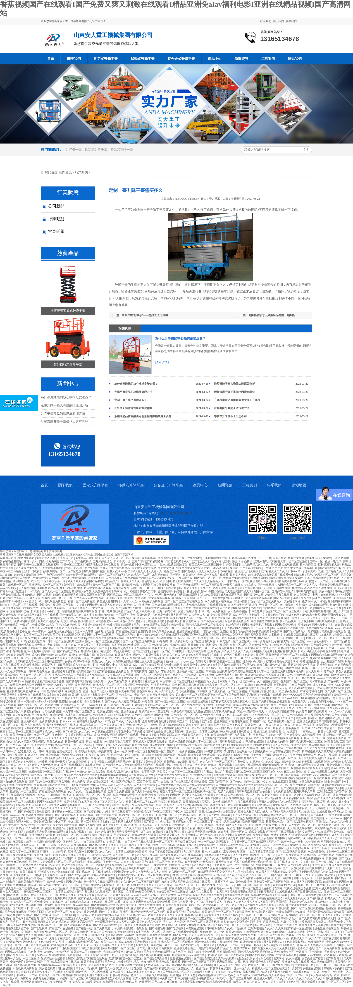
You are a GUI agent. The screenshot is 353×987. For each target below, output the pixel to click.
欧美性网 (166, 581)
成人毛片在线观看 (201, 891)
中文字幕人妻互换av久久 (109, 801)
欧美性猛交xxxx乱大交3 (55, 788)
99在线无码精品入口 (77, 901)
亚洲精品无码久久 (118, 771)
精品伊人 (39, 658)
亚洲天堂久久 (71, 841)
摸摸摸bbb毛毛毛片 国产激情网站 (312, 588)
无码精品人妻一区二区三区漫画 (289, 561)
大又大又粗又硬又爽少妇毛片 (33, 971)
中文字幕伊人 (225, 778)
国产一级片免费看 (289, 855)
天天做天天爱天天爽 (144, 568)
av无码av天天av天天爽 (283, 811)
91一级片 (33, 948)
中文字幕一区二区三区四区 (176, 681)
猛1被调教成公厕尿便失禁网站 (23, 648)
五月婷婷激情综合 (209, 628)
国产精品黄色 (342, 641)
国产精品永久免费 (208, 808)
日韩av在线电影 (327, 731)
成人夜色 (281, 688)
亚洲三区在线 (170, 698)
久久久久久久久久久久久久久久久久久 (298, 978)
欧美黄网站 (296, 705)
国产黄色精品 (326, 855)
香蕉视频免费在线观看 (167, 961)
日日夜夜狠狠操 (14, 574)
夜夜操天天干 (299, 938)
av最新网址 (49, 664)
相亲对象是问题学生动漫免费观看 (272, 911)
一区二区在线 (21, 938)
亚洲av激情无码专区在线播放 (61, 724)
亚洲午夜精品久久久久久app (107, 788)
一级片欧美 (207, 861)
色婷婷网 (142, 851)
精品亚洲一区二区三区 (220, 684)
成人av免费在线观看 (134, 658)
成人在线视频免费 (26, 568)
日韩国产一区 (258, 721)
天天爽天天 (273, 654)
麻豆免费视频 (257, 831)
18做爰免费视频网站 (312, 858)
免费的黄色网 (279, 834)
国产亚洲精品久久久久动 (279, 708)
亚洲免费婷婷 (29, 721)
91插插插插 (246, 561)
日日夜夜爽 (69, 838)
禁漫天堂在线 (325, 664)
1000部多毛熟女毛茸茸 (118, 741)
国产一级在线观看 (294, 868)
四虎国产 (66, 705)
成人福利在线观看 (147, 855)
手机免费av (193, 911)
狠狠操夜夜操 (200, 805)
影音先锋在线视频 (234, 798)
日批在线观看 (65, 968)
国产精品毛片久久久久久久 (105, 845)
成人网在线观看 (318, 604)
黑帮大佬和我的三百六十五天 (288, 618)
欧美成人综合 (116, 638)
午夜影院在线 (213, 798)
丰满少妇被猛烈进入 (324, 594)
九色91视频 (62, 868)
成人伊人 (332, 801)
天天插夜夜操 (317, 708)
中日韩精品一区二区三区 (36, 891)
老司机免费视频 (186, 691)
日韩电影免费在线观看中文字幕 (262, 868)
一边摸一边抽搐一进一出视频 (182, 908)
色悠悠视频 (69, 865)
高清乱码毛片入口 (88, 941)
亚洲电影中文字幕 (322, 624)
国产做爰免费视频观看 (248, 818)
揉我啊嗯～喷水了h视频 (200, 674)
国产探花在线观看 (319, 778)
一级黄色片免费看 (37, 761)
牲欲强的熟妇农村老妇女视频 (254, 958)
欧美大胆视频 (228, 808)
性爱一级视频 (279, 705)
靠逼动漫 (344, 651)
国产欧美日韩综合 (143, 714)
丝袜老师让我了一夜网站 (271, 865)
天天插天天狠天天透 (65, 825)
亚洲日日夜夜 (31, 571)
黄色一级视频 (31, 788)
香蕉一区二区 (162, 651)
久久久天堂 (189, 975)
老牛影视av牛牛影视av (294, 604)
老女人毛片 (311, 584)
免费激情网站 (323, 694)
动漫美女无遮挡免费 (187, 925)
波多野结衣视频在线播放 (208, 895)
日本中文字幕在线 (303, 861)
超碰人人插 (282, 938)
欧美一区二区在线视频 (21, 801)
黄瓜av (237, 705)
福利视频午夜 (243, 734)
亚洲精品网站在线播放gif (321, 881)
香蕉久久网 (242, 778)
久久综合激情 (321, 674)
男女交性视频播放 (21, 758)
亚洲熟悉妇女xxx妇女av (131, 875)
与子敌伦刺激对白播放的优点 (18, 594)
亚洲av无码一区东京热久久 (155, 825)
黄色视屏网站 (83, 684)
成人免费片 (79, 781)
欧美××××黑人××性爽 (149, 594)
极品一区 (202, 768)
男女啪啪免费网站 (11, 561)
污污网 (224, 848)
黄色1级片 (193, 688)
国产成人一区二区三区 (339, 618)
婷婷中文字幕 (296, 558)
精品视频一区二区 (68, 834)
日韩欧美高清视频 (306, 591)
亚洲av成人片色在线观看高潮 (331, 888)
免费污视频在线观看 (119, 624)
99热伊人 (49, 951)
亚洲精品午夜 (94, 604)
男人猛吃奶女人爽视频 (118, 604)
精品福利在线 (120, 888)
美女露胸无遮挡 (298, 905)
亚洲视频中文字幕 (304, 791)
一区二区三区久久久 (230, 905)
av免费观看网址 (122, 661)
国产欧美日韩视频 (220, 815)
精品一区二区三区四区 (91, 865)
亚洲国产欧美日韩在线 (120, 598)
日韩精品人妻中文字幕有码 (233, 845)
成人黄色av (79, 664)
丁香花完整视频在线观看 (330, 688)
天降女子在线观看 (60, 938)
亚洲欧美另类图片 (49, 621)
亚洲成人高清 (48, 948)
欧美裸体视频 (128, 718)
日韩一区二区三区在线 (106, 584)
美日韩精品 (144, 614)
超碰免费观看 (154, 754)
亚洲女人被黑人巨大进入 (253, 811)
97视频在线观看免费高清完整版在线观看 (240, 785)
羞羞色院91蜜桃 (20, 611)
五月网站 (259, 734)
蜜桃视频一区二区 (205, 791)
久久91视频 (32, 828)
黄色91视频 (303, 771)
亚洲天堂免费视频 (119, 791)
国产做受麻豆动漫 (212, 621)
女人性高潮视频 (238, 611)
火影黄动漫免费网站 (319, 911)
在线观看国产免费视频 (136, 684)
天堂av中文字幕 (84, 631)
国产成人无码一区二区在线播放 (19, 888)
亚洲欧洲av (136, 918)
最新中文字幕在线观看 (141, 638)
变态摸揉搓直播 (275, 674)
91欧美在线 (332, 741)
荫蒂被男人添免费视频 (168, 848)
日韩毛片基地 (341, 558)
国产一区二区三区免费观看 (139, 641)
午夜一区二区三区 (72, 564)
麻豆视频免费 (271, 921)
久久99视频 (293, 958)
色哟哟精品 (269, 608)
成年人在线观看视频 (103, 875)
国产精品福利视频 (25, 965)
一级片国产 (180, 885)
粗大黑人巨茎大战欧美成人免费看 (276, 871)
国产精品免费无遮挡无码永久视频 (258, 951)
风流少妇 (55, 865)
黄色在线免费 (153, 761)
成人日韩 (39, 751)
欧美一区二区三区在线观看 (21, 604)
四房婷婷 (26, 748)
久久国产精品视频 (300, 684)
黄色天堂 (241, 965)
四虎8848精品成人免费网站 (269, 975)
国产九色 (252, 698)
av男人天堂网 (125, 728)
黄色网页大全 (99, 658)
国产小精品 (132, 961)
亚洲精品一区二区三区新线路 (176, 941)
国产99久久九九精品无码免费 (123, 701)
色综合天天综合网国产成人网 (234, 591)
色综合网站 (233, 624)
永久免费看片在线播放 (219, 601)
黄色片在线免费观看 (237, 621)
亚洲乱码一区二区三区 (15, 945)
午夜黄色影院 (213, 751)
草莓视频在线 (63, 905)
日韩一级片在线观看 (111, 611)
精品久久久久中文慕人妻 (140, 611)
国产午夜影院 (340, 714)
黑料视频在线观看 (217, 644)
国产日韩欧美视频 (73, 728)
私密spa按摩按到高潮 (129, 608)
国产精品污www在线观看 (51, 798)
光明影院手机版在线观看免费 (63, 634)
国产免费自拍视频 (16, 911)
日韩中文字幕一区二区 (29, 634)
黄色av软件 (117, 971)
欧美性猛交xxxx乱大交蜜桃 (216, 834)
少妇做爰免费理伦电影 (321, 701)
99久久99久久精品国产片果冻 (85, 581)
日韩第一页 (201, 618)
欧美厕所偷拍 (216, 938)
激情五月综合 (254, 945)
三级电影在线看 (157, 838)
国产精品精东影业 (299, 865)
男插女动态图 (122, 834)
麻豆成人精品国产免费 (253, 701)
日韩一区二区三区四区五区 (144, 881)
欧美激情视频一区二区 (282, 721)
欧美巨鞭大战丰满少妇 (50, 588)
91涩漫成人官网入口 (78, 608)
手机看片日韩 (149, 938)
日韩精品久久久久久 (198, 788)
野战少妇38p (123, 878)
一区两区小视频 (126, 614)
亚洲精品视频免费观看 (268, 731)
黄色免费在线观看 (253, 654)
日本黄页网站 (292, 668)
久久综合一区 (65, 558)
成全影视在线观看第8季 (169, 731)
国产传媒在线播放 (61, 638)
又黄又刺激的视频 (298, 818)
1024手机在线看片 (251, 858)
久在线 (254, 571)
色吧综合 (309, 724)
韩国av (44, 888)
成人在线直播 (96, 965)
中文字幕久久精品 (208, 868)
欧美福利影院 (114, 865)
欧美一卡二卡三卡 (292, 841)
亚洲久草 (137, 561)
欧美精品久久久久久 (118, 818)
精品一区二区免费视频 (82, 601)
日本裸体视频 (92, 764)
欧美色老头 (17, 905)
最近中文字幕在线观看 (98, 588)
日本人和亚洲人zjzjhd (311, 651)
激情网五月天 (34, 574)
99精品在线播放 (46, 708)
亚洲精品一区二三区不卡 (163, 751)
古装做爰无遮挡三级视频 (201, 831)
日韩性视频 (153, 654)
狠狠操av (13, 871)
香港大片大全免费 (195, 764)
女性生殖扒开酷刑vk (19, 898)
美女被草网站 (253, 648)
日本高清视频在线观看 (225, 568)
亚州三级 (78, 938)
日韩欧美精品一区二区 (297, 728)
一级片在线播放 (234, 584)
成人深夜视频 (317, 745)
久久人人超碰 (159, 871)
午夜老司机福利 (332, 668)
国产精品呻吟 (156, 658)
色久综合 (156, 688)
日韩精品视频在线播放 (243, 558)
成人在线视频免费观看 (58, 668)
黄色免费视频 (133, 778)
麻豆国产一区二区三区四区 (196, 918)
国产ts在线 (177, 781)
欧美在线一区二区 (137, 801)
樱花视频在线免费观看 (126, 644)
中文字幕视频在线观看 (200, 794)
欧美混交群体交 (234, 598)
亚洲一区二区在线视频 (295, 654)
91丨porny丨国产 (223, 965)
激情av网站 (63, 951)
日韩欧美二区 (79, 951)
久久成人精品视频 (235, 928)
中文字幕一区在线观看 (230, 738)
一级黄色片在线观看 (221, 768)
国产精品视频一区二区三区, (307, 741)
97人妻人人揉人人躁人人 (147, 571)
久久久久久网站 (182, 608)
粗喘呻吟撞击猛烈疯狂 (64, 714)
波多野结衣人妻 (183, 821)
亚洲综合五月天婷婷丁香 (332, 791)
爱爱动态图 (130, 678)
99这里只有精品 (200, 654)
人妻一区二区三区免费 (272, 671)
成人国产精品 (280, 745)
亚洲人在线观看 (205, 778)
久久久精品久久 (60, 921)
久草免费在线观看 (254, 741)
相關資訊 (124, 328)
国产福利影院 (282, 598)
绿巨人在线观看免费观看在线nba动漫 (285, 581)
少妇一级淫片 (174, 764)
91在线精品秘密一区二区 (93, 648)
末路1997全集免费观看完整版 (280, 781)
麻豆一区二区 (42, 734)
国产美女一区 (107, 968)
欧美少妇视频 (42, 855)
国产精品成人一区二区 (121, 594)
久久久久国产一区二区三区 (216, 761)
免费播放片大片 (247, 638)
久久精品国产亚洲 (294, 798)
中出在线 (115, 658)
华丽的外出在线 (94, 564)
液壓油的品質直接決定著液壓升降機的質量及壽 (142, 416)
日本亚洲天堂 (138, 901)
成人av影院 (322, 901)
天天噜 (291, 828)
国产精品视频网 (318, 711)
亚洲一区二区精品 (260, 788)
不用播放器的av (259, 577)
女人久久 (31, 935)
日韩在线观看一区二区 (14, 584)
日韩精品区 (120, 868)
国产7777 (139, 654)
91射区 (309, 705)
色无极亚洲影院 (31, 664)
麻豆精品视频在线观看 (60, 751)
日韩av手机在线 (180, 648)
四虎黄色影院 (96, 577)
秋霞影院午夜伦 (285, 901)
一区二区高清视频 (21, 858)
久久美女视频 (292, 754)
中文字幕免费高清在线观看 (165, 851)
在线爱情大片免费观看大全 (332, 724)
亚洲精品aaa (140, 618)
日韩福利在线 (214, 928)
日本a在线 (154, 698)
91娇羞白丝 (57, 901)
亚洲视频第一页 (340, 808)
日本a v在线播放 (212, 851)
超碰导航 (340, 624)
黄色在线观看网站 (288, 661)
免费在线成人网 (190, 945)
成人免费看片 (198, 661)
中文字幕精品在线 (141, 888)
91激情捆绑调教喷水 (51, 568)
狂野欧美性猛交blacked (104, 621)
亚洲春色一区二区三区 (34, 674)
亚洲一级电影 (333, 561)
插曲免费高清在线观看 (215, 908)
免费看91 (105, 664)
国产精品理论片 (154, 561)
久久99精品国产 (231, 628)
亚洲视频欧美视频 (66, 898)
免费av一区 (22, 821)
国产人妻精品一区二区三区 (244, 794)
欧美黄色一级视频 (21, 848)
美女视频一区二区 (114, 885)
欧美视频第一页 (253, 708)
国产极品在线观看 (163, 604)
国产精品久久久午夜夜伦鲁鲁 (142, 845)
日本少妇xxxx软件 (148, 634)
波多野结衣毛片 (46, 558)
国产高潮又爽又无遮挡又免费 (270, 948)
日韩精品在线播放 (203, 971)
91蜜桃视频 (276, 634)
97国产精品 (280, 558)
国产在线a (165, 885)
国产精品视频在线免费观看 (113, 671)
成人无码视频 (218, 841)
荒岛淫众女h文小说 (284, 885)
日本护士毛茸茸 (10, 825)
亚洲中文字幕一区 (55, 581)
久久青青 (301, 711)
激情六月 (175, 865)
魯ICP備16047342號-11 (176, 513)
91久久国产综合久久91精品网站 (202, 561)
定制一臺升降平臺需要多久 (130, 400)
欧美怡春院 (150, 778)
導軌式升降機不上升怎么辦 (230, 416)
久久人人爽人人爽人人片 (101, 938)
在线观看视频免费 (191, 698)
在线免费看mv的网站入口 (332, 811)
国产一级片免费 (114, 961)
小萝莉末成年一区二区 (194, 815)
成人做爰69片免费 (68, 708)
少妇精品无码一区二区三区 (289, 641)
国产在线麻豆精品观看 (181, 768)
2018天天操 (33, 591)
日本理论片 (256, 611)
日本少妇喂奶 (278, 981)
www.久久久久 (237, 698)
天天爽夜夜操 (224, 861)
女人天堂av (235, 971)
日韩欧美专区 (191, 724)
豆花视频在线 (166, 778)
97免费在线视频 (239, 721)
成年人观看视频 (114, 821)
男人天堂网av (314, 671)
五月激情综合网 (227, 951)
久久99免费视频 (209, 594)
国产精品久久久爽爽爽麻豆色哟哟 (126, 577)
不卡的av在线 (126, 758)
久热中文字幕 (166, 568)
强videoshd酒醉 (65, 871)
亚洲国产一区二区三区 (294, 681)
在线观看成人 (285, 891)
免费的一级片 (119, 805)
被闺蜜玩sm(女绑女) (310, 955)
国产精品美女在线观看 (152, 768)
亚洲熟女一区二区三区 (24, 791)
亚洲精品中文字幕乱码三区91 (267, 614)
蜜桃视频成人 (218, 805)
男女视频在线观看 (98, 781)
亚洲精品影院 (225, 961)
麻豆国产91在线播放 (61, 928)
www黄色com (44, 825)
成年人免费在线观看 (216, 574)
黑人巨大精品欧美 (159, 875)
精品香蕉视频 (8, 644)
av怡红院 (156, 724)
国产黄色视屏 (235, 724)
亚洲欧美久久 (337, 848)
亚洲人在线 (341, 588)
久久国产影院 (319, 848)
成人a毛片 (166, 821)
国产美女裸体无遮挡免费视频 (155, 948)
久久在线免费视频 (78, 761)
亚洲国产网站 (15, 935)
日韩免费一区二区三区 (249, 771)
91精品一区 (236, 681)
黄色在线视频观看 (279, 701)
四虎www (42, 955)
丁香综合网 (168, 671)
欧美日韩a (142, 898)
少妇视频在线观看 (12, 754)
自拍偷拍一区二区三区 (331, 981)
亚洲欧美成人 (214, 901)
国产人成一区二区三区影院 (58, 591)
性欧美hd (168, 925)
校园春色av (14, 941)
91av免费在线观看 (11, 728)
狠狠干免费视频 (302, 598)
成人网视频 (131, 591)
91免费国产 (166, 978)
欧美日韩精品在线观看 (75, 621)
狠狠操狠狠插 (57, 955)
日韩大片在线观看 (220, 618)
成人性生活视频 (40, 945)
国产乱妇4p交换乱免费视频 (90, 638)
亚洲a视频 (46, 608)
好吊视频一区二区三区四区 (329, 648)
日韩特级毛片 (289, 918)
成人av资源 (83, 918)
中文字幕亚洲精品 (251, 568)
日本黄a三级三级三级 (36, 921)
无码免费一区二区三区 (289, 758)
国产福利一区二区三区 (208, 577)
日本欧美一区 (122, 561)
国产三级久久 (49, 654)
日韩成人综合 (123, 654)
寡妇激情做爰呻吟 (95, 681)
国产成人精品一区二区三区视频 (228, 691)
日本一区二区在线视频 (61, 641)
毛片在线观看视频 (245, 861)
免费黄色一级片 (27, 698)
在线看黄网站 (220, 881)
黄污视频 (46, 828)
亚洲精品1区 (177, 794)
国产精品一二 (124, 694)
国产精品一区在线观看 (299, 928)
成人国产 (37, 581)
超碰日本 (137, 588)
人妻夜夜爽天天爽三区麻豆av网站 (231, 678)
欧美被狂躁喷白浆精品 (294, 808)
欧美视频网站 (13, 788)
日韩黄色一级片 (255, 724)
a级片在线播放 (322, 598)
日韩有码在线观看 (37, 818)
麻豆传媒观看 (79, 845)
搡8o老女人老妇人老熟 (60, 658)
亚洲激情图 (221, 721)
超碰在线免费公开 (249, 688)
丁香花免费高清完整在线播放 (62, 961)
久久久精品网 (26, 614)
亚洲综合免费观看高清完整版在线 (318, 721)
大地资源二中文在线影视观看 (153, 598)
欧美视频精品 (298, 785)
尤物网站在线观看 (153, 764)
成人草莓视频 (240, 714)
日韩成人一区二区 (26, 975)
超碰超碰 (331, 908)
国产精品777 (150, 821)
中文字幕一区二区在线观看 (185, 771)
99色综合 (336, 761)
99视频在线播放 (124, 931)
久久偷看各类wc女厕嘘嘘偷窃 (109, 918)
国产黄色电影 (258, 961)
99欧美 (283, 825)
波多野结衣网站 (273, 888)
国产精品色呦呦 (153, 958)
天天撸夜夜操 (83, 561)
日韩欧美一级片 (131, 584)
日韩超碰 (332, 858)
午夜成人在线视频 (157, 975)
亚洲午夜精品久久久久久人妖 (321, 838)
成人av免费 (126, 941)
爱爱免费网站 (255, 728)
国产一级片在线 (165, 858)
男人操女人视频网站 (92, 698)
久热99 (185, 661)
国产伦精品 (116, 778)
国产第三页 (236, 848)
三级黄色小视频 (281, 644)
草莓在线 (300, 911)
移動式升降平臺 (143, 59)
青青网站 (217, 598)
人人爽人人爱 (127, 921)
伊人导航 (233, 838)
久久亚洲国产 (103, 891)
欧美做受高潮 (256, 574)
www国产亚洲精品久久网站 (334, 678)
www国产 (342, 701)
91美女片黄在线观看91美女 (193, 568)
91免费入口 (304, 674)
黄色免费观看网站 (239, 805)
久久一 (239, 684)
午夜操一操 (77, 818)
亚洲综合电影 (115, 754)
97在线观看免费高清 (156, 624)
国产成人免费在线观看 (200, 785)
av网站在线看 (232, 654)
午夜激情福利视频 (201, 775)
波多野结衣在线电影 (60, 631)
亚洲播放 (306, 775)
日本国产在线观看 (55, 878)
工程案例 (268, 59)
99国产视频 (54, 728)
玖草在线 (202, 691)
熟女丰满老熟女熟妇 (28, 711)
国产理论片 (17, 818)
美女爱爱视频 (47, 968)
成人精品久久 (201, 865)
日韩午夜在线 (84, 891)
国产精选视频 (27, 638)
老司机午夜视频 (263, 624)
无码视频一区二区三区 (230, 945)
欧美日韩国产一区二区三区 (218, 911)
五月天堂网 (183, 805)
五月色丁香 (22, 928)
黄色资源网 (43, 811)
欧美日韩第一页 (135, 754)
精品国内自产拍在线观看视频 (279, 955)
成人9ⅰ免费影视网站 (106, 734)
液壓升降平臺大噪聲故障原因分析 (64, 405)
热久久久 (220, 794)
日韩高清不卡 (15, 778)
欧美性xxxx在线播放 (319, 558)
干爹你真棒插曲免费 (215, 558)
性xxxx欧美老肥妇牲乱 (174, 564)
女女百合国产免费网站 (272, 838)
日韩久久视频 (133, 951)
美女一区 (203, 841)
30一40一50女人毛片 (182, 808)
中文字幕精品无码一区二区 (315, 794)
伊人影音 (91, 728)
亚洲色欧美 (258, 754)
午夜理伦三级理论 (55, 574)
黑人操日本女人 (165, 691)
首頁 (50, 59)
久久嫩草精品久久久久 (256, 564)
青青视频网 (79, 577)
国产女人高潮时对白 (12, 681)
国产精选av (338, 674)
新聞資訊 (241, 59)
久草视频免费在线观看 (320, 628)
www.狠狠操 (312, 841)
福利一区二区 (341, 825)
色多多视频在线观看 (191, 751)
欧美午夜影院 (127, 691)
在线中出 (112, 965)
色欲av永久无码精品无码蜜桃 (315, 945)
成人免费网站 (94, 674)
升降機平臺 (74, 149)
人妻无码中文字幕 (196, 651)
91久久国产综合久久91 (155, 644)
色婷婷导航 (60, 851)
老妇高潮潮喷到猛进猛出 (237, 745)
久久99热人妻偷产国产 (243, 898)
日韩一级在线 (278, 664)
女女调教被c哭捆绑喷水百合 (74, 694)
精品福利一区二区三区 (159, 841)
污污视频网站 (49, 571)
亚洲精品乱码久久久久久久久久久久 (230, 651)
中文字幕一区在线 (133, 841)
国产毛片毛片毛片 (295, 631)
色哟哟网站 (68, 754)
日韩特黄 (137, 705)
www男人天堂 (32, 598)
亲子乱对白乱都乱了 (185, 811)
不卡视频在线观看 (188, 584)
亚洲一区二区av (71, 885)
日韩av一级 (161, 888)
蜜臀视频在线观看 (50, 604)
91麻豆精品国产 (343, 751)
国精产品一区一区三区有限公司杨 (49, 781)
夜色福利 (236, 908)
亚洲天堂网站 (168, 895)
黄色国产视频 (270, 918)
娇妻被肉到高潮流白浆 (81, 671)
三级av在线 (261, 561)
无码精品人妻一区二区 (31, 661)
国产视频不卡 (318, 815)
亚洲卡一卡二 (111, 861)
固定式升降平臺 (106, 59)
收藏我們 (265, 21)
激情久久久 (116, 748)
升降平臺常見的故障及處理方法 (63, 413)
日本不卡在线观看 (47, 614)
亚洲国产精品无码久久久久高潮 (318, 871)
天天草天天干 (315, 618)
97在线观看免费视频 (317, 714)
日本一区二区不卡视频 (222, 638)
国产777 (291, 674)
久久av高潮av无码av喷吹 (30, 741)
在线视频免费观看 (62, 945)
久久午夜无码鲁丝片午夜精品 (47, 628)
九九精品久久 (192, 668)
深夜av (271, 661)
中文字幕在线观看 (124, 851)
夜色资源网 (192, 861)
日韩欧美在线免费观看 (259, 684)
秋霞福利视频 (234, 931)
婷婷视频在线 (87, 654)
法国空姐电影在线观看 (265, 621)
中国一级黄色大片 (147, 564)
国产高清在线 (290, 698)
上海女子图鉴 (103, 745)
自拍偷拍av (228, 921)
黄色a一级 (243, 711)
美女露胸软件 (206, 845)
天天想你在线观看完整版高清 (37, 694)
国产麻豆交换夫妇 (169, 834)
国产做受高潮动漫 (82, 921)
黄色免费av (83, 758)
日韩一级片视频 (75, 741)
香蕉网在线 (177, 788)
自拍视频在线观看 (198, 701)
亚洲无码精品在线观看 (324, 654)
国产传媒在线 (175, 928)
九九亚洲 (337, 834)
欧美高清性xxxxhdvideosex (327, 818)
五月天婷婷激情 (319, 808)
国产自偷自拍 (262, 791)
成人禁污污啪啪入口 (123, 781)
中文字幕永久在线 (164, 631)
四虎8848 (82, 754)
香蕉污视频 (196, 875)
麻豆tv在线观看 (102, 651)
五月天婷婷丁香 (167, 611)
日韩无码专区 (192, 848)
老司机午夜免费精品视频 (190, 604)
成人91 (36, 654)
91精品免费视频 (146, 891)
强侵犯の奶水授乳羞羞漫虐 (69, 828)
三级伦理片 (154, 868)
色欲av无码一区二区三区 (275, 658)
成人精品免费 (273, 798)
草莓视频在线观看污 (125, 794)
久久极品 (59, 608)
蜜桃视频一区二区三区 (120, 698)
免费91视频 (36, 771)
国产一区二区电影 (71, 571)
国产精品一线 (84, 928)
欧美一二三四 (109, 941)
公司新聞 (56, 206)
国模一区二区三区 (298, 975)
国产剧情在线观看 (248, 828)
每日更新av (340, 698)
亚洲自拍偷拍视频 (16, 885)
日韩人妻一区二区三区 (248, 888)
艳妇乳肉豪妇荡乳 (330, 718)
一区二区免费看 (99, 971)
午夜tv (66, 771)
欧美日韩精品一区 (222, 734)
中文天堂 (290, 898)
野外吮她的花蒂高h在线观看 (181, 594)
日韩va (73, 654)
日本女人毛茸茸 (10, 891)
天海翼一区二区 (269, 604)
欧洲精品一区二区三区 (107, 684)
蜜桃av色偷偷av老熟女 (256, 705)
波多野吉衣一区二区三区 (67, 811)
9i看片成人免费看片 (19, 978)
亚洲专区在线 (129, 711)
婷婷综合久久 (141, 724)
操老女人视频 (238, 574)
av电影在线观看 (319, 905)
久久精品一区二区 (59, 748)
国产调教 (175, 574)
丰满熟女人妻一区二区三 (114, 848)
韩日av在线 (183, 858)
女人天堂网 (224, 754)
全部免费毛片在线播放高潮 (158, 721)
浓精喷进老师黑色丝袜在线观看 (327, 631)
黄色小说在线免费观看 (302, 981)
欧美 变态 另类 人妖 (22, 808)
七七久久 (42, 794)
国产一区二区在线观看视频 (307, 908)
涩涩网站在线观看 (35, 728)
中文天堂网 (221, 891)
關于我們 (278, 21)
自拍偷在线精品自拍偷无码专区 (26, 881)
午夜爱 (108, 834)
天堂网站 (190, 598)
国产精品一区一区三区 (185, 714)
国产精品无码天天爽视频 (291, 851)
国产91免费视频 (59, 818)
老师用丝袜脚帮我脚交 (48, 841)
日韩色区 (263, 935)
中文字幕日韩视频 (183, 718)
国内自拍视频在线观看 (14, 781)
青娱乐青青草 (255, 798)
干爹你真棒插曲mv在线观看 (209, 838)
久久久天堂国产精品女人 (321, 875)
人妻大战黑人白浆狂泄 (229, 674)
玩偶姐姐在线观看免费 (298, 888)
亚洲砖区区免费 (102, 838)
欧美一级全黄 (177, 741)
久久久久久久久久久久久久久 (284, 724)
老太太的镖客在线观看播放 (270, 678)
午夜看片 (247, 925)
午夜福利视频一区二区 (153, 748)
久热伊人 (10, 661)
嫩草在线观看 (21, 581)
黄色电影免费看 (337, 738)
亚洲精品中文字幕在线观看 (202, 731)
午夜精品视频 (261, 631)
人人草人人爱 (129, 601)
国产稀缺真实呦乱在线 (224, 701)
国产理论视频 (39, 928)
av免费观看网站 (236, 748)
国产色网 (18, 918)
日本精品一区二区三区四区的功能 (152, 878)
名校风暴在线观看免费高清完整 (285, 574)
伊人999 (237, 855)
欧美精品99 (161, 794)
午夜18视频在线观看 (173, 845)
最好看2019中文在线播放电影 (94, 871)
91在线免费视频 (331, 764)
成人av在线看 (109, 691)
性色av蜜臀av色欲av (132, 621)
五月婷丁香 (208, 945)
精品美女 (227, 948)
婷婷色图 (67, 688)
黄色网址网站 (26, 558)
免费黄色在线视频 (44, 978)
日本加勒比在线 (175, 831)
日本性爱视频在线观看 (121, 898)
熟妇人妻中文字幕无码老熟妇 (42, 764)
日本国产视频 (85, 815)
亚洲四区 (174, 708)
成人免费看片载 (252, 908)
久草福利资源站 (255, 674)
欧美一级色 (82, 658)
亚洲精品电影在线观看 (164, 898)
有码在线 (82, 721)
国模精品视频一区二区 (213, 694)
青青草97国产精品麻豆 (93, 714)
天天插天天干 (332, 868)
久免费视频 (175, 668)
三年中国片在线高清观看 (99, 881)
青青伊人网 (131, 748)
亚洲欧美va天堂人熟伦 (80, 628)
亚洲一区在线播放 (214, 748)
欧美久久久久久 (102, 661)
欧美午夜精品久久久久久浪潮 (166, 915)
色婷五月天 (299, 701)
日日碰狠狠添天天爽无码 (317, 751)
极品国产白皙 (172, 571)
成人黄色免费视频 (241, 881)
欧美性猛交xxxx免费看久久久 (255, 718)
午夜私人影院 (92, 861)
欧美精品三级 (105, 654)
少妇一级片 (17, 961)
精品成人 (251, 584)
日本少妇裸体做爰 (186, 978)
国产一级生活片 (325, 861)
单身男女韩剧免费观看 (202, 754)
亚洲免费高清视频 (42, 745)
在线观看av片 (244, 751)
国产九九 (157, 981)
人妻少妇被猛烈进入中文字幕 (49, 821)
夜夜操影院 (54, 644)
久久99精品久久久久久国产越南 (94, 931)
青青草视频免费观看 (273, 828)
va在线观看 (184, 895)
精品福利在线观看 (180, 838)
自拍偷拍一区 (288, 794)
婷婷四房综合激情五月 (243, 671)
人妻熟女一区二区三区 (215, 631)
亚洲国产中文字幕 (97, 975)
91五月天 (181, 721)
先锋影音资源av (22, 651)
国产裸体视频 (131, 674)
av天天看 (144, 981)
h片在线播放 (343, 581)
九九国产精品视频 (243, 871)
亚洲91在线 (230, 561)
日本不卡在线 (102, 888)
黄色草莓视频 (333, 925)
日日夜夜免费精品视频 (81, 785)
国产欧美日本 (333, 958)
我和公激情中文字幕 (131, 965)
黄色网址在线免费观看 (77, 584)
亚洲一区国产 (91, 691)
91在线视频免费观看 (25, 968)
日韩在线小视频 (272, 668)
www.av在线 (17, 815)
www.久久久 (62, 775)
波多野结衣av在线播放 (226, 664)
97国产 (63, 654)
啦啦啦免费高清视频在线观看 (80, 611)
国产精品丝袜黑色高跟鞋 (260, 905)
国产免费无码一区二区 (21, 955)
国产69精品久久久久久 (77, 731)
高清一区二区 (26, 688)
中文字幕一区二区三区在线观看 (248, 841)
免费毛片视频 (99, 618)
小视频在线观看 (155, 621)
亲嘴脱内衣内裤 (211, 801)
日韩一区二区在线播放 (303, 895)
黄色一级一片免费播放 (187, 558)
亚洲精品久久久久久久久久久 (70, 855)
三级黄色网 (293, 614)
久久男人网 (298, 881)
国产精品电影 (237, 694)
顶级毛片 (154, 671)
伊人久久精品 (33, 724)
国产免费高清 (102, 928)
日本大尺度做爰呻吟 (175, 905)
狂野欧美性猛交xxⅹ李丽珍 (245, 668)
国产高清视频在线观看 (78, 925)
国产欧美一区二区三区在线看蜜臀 (39, 564)
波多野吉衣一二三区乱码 (154, 711)
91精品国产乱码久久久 (328, 608)
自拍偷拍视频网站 (156, 708)
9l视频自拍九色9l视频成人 (316, 698)
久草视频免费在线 (224, 711)
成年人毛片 (156, 908)
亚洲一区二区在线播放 (302, 678)
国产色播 (250, 938)
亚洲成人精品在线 (16, 951)
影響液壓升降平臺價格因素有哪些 (64, 421)
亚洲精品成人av (137, 915)
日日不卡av (40, 748)
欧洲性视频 (231, 941)
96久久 (207, 664)
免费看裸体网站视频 (249, 921)
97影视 (342, 935)
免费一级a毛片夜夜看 (60, 684)
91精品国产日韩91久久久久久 (123, 581)
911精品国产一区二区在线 (173, 891)
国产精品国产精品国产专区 (183, 965)
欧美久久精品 (80, 788)
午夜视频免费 (137, 868)
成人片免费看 (133, 821)
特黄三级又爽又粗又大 (24, 868)
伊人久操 (175, 641)
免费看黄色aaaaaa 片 (220, 888)
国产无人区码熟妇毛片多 (294, 848)
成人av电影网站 (197, 938)
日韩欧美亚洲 (244, 791)
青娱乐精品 (12, 624)
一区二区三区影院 (152, 674)
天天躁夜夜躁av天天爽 (243, 891)
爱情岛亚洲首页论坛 (30, 668)
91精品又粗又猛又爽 (33, 641)
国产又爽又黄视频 (256, 634)
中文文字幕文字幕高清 (261, 851)
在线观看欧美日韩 (309, 764)
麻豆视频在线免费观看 (53, 791)
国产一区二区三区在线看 (330, 965)
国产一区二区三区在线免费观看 (182, 705)
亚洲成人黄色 (46, 871)
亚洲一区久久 (242, 968)
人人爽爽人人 (197, 614)
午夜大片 (93, 878)
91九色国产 (180, 951)
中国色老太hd (262, 745)
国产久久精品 (180, 901)
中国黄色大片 (308, 731)
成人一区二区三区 (168, 758)
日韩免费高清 (54, 661)
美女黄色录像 (24, 785)
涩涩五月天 (25, 751)
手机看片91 (248, 664)
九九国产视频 (192, 851)
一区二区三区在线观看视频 (105, 678)
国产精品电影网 (78, 718)
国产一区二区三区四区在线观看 (184, 601)
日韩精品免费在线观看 (34, 865)
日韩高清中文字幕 (11, 598)
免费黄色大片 (140, 688)
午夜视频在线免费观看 (84, 911)
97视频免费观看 (326, 621)
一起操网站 (151, 791)
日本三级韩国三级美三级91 (179, 868)
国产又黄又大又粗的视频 (116, 724)
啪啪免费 (240, 728)
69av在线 (18, 724)
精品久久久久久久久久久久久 (251, 981)
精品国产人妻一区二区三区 (98, 634)
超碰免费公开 (316, 785)
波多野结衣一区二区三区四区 (39, 845)
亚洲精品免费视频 (285, 624)
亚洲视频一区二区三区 (225, 878)
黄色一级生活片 (48, 941)
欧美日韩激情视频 (120, 618)
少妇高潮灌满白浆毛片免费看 (131, 745)
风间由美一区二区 (187, 694)
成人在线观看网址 (231, 594)
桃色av (316, 865)
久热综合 (64, 845)
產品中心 (215, 59)
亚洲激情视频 (101, 805)
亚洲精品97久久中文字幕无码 (131, 871)
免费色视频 (179, 938)
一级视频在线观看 (271, 694)
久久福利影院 (322, 601)
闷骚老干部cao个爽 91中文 (44, 885)
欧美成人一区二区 (50, 975)
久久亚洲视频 (142, 604)
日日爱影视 (64, 664)
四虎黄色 (13, 748)
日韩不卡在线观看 (92, 961)
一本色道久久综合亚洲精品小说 (19, 608)
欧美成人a (123, 968)
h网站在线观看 (244, 768)
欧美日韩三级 (58, 701)
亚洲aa (228, 901)
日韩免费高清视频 (251, 941)
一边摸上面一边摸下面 (329, 931)
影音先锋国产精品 (313, 958)
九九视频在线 (160, 574)
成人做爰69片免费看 (300, 688)
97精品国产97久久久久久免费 (123, 721)
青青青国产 (310, 754)
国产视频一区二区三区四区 (287, 875)
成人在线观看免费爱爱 (53, 601)
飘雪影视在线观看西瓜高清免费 (310, 768)
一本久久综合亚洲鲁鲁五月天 (100, 955)
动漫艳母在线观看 (87, 848)
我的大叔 (146, 831)
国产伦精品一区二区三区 (170, 701)
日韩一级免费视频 (64, 815)
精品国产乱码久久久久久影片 (251, 618)
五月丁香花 (144, 781)
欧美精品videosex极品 (130, 708)
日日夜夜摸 (65, 948)
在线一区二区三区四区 (110, 574)
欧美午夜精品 (201, 878)
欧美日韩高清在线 (175, 955)
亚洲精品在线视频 (285, 651)
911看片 (263, 698)
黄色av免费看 (94, 741)
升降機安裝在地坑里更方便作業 (133, 408)
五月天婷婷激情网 (32, 981)
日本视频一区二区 (167, 815)
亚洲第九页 (242, 571)
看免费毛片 (96, 721)
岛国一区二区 (261, 591)
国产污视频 (41, 915)
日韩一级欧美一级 (325, 971)
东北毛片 (268, 648)
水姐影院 (137, 968)
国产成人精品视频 (90, 825)
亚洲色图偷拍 (73, 881)
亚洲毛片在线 (182, 878)
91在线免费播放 (332, 978)
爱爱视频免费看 (182, 581)
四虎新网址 (136, 668)
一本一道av (70, 644)
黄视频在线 (176, 888)
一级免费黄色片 (317, 851)
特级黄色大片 (261, 644)
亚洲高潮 (246, 624)
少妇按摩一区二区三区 (71, 978)
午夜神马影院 (101, 644)
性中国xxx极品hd (214, 875)
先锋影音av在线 (77, 878)
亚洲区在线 (173, 658)
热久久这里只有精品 (225, 588)
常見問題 (56, 231)
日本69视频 (68, 915)
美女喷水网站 (292, 601)
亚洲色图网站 (36, 911)
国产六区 (274, 841)
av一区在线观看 (145, 758)
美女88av (221, 971)
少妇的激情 (23, 775)
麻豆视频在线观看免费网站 (23, 691)
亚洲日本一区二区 (310, 915)
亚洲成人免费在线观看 (296, 961)
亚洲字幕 (331, 651)
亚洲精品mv (322, 834)
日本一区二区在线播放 (202, 885)
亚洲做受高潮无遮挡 (301, 834)
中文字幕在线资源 (64, 891)
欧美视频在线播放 (21, 734)
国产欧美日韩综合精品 (182, 828)
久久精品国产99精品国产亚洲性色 (25, 684)
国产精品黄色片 (320, 644)
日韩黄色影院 (121, 628)
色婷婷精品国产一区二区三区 (153, 811)
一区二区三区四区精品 (69, 861)
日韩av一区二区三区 (313, 738)
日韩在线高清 (342, 591)
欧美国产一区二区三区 (270, 775)
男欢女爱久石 (160, 648)
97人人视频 (252, 658)
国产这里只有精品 (222, 818)
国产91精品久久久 (71, 614)
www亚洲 (345, 594)
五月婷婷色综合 (103, 561)
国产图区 (225, 608)
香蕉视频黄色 (332, 951)
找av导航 (50, 834)
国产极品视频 (292, 734)
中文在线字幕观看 (16, 671)
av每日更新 (108, 831)
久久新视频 (41, 785)
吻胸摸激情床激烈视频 (161, 694)
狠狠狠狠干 (288, 711)
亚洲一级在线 (13, 958)
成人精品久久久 (90, 724)
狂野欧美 (158, 831)
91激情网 (277, 631)
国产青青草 (292, 775)
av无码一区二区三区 (60, 931)
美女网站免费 (228, 731)
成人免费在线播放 (172, 664)
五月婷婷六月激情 (283, 591)
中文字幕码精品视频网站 (292, 778)
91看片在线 (122, 901)
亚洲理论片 (59, 671)
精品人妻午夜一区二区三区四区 (133, 651)
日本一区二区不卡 (159, 861)
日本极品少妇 (97, 935)
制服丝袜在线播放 (341, 604)
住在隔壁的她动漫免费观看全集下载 (84, 594)
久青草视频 (195, 855)
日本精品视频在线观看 (217, 855)
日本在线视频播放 (316, 577)
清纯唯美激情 (164, 638)
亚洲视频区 (36, 834)
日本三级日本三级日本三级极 (253, 885)
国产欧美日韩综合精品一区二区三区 (222, 658)
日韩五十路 (163, 718)
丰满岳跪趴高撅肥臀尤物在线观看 (191, 711)
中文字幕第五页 (122, 664)
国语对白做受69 (268, 801)
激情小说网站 (75, 958)
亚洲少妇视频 (67, 941)
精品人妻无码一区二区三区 (176, 791)
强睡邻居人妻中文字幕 (196, 734)
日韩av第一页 (297, 571)
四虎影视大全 (305, 931)
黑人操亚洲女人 (273, 941)
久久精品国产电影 (56, 875)
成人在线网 (140, 664)
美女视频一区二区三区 (165, 945)
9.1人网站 (69, 758)
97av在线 (317, 728)
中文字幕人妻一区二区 (196, 678)
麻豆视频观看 (73, 691)
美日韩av (26, 658)
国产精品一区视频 (42, 775)
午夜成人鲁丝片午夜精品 (219, 771)
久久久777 (315, 938)
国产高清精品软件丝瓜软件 (279, 764)
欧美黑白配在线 (289, 691)
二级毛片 (10, 915)
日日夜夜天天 (103, 628)
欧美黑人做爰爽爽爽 (100, 751)
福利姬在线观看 (170, 634)
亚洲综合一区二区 (142, 808)
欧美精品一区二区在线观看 (129, 838)
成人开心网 (240, 614)
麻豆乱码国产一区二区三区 (119, 948)
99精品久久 (72, 778)
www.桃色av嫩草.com (320, 641)
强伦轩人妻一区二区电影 (202, 741)
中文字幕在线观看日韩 (304, 568)
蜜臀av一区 (317, 561)
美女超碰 (93, 664)
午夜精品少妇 (39, 938)
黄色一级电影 (34, 961)
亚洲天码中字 (8, 811)
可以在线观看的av (136, 908)
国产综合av (83, 915)
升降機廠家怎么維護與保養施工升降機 (271, 315)
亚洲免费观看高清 (266, 768)
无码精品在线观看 (97, 958)
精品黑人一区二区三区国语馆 (207, 564)
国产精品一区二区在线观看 (244, 581)
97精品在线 (114, 841)
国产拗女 (7, 621)
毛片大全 (212, 681)
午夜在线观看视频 (246, 801)
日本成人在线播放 (32, 718)
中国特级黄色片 (263, 651)
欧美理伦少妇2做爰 (176, 761)
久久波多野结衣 (261, 805)
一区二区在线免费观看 (48, 758)
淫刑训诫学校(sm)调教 (121, 935)
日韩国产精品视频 (81, 888)
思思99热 (255, 608)
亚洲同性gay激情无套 (49, 801)
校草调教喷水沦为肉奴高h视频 (269, 895)
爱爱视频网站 (306, 621)
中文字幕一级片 (20, 745)
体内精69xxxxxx (172, 724)
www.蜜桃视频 (322, 775)
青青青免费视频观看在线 (334, 584)
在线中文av (93, 831)
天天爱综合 (124, 761)
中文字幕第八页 (304, 965)
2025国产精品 (157, 801)
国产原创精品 (26, 811)
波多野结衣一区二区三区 (338, 734)
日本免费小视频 (94, 701)
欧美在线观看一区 (108, 711)
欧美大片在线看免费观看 (89, 668)
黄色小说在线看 (188, 611)
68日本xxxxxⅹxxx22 (48, 688)
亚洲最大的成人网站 (144, 628)
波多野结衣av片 (340, 768)
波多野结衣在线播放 (53, 958)
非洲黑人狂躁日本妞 (88, 558)
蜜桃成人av (140, 741)
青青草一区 (288, 951)
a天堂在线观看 (232, 821)
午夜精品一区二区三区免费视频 (29, 901)
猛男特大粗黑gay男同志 (78, 801)
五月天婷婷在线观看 (192, 898)
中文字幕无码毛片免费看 (89, 598)
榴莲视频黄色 (240, 608)
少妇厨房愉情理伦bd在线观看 (130, 928)
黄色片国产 (268, 688)
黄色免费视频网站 (295, 941)
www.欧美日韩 (98, 705)
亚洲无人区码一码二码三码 (261, 848)
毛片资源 (57, 778)
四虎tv (43, 561)
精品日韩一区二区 (29, 768)
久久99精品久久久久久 (74, 678)
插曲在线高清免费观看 (202, 951)
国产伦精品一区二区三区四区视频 (39, 705)
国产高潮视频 (300, 644)
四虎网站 (229, 751)
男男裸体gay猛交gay (33, 618)
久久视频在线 (190, 658)
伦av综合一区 (274, 734)
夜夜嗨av (177, 598)
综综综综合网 (65, 848)
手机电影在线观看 (64, 971)
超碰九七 (224, 831)
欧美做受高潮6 (260, 845)
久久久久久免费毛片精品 (115, 568)
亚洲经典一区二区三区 (191, 671)
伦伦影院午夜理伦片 (285, 925)
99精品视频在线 (207, 975)
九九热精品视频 (312, 734)
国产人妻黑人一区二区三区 (323, 574)
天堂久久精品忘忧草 (149, 921)
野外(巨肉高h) (227, 975)
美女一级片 (326, 591)
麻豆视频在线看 (22, 841)
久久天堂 (93, 828)
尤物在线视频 (322, 705)
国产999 (187, 865)
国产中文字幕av (109, 911)
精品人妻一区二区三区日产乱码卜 (30, 851)
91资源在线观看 (43, 898)
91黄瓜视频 (279, 805)
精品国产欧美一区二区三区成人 (283, 611)
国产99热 (106, 868)
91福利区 (141, 698)
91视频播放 (112, 718)
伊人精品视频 (27, 588)
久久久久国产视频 (123, 945)
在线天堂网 (107, 878)
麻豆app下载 (83, 591)
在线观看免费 (121, 588)
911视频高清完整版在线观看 (301, 634)
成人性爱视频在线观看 (325, 771)
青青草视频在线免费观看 (157, 558)
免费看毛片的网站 (241, 631)
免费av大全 (27, 825)
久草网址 (177, 651)
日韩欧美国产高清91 (191, 798)
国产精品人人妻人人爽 (92, 898)
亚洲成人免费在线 (156, 828)
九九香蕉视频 (160, 788)
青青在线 (262, 664)
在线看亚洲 (271, 691)
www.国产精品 (224, 728)
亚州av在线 (83, 641)
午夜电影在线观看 (142, 848)
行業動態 (81, 172)
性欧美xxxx (142, 728)
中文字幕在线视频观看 (71, 908)
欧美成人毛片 (300, 658)
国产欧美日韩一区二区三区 (17, 798)
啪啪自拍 (175, 975)
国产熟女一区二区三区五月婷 (259, 915)
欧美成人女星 (316, 571)
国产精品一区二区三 (112, 798)
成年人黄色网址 (303, 878)
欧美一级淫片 (283, 878)
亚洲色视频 (109, 758)
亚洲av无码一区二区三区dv (186, 738)
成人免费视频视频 (250, 588)
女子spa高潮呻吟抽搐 (78, 661)
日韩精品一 (12, 865)
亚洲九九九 (143, 945)
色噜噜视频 (46, 868)
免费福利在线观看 (25, 621)
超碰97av (86, 651)
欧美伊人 (12, 638)
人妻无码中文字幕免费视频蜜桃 (134, 731)
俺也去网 (132, 981)
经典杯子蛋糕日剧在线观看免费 (45, 681)
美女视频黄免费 (313, 758)
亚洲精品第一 (76, 851)
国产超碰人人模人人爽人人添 (200, 571)
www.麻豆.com (285, 771)
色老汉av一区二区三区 (14, 771)
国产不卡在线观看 (145, 785)
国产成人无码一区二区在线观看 (121, 558)
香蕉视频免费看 (310, 661)
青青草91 (333, 921)
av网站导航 (54, 618)
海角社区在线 (299, 745)
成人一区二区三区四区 (20, 838)
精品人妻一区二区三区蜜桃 (42, 678)
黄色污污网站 (145, 691)
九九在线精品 (306, 811)
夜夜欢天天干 (148, 591)
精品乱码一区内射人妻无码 (113, 895)
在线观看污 (331, 955)
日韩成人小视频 (35, 754)
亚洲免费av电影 (58, 805)
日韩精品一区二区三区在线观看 (92, 794)
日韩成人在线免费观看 (48, 858)
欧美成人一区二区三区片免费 (266, 965)
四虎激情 (278, 931)
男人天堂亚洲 (178, 614)
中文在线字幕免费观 (48, 838)
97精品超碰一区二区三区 (57, 598)
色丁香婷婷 (151, 968)
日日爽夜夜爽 (139, 671)
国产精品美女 (234, 938)
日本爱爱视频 (173, 561)
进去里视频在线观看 (327, 928)
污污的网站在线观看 (313, 801)
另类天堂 (162, 771)
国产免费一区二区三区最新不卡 (177, 628)
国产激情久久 (248, 838)
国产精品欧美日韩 (145, 941)
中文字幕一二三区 (103, 608)
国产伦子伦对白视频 (137, 865)
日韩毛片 (138, 761)
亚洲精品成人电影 (209, 758)
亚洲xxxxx (304, 624)
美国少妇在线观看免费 (146, 818)
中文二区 (74, 821)
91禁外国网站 (34, 878)
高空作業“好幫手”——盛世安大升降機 (145, 315)
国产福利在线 (315, 898)
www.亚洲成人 (8, 588)
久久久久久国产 (133, 828)
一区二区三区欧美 (212, 584)
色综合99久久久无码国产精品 (221, 915)
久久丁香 (302, 708)
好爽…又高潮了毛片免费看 (82, 568)
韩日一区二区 (137, 751)
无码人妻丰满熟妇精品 (94, 778)
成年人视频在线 (238, 918)
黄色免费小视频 (342, 778)
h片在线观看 (290, 731)
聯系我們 (291, 21)
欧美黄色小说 (9, 631)
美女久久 (120, 881)
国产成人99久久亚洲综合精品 (244, 825)
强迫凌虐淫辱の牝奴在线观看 (314, 831)
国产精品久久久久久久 (274, 571)
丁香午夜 (333, 681)
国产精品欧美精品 (68, 651)
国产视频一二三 (254, 594)
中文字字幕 (197, 901)
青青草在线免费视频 (220, 764)
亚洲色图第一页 (226, 718)
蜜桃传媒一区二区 (103, 694)
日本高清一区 (8, 668)
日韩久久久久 (210, 848)
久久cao (4, 828)
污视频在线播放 (158, 741)
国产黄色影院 (74, 681)
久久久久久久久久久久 (175, 654)
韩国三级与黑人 (166, 805)
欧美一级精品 (273, 728)
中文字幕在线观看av (93, 841)
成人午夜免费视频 (202, 728)
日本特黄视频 (94, 908)
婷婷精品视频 (193, 915)
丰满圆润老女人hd (181, 618)
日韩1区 (194, 761)
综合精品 (194, 721)
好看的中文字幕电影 (143, 771)
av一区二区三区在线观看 (106, 641)
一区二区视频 (52, 771)
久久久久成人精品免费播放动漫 (87, 791)
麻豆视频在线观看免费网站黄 (134, 631)
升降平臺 (156, 210)
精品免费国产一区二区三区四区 (290, 815)
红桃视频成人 (190, 834)
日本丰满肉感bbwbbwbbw (99, 614)
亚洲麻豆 (54, 915)
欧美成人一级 (55, 881)
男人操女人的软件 (278, 741)
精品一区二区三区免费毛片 (266, 601)
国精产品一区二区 (56, 718)
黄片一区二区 (146, 718)
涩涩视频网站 (74, 588)
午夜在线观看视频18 (311, 781)
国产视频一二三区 (269, 638)
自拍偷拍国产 (333, 781)
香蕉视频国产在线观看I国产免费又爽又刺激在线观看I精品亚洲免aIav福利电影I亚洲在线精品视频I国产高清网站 (66, 554)
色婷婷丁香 (96, 718)
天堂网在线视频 (129, 955)
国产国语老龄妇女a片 (161, 577)
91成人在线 (273, 711)
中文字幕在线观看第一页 (285, 751)
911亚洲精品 (25, 915)
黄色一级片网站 (287, 915)
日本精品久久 (15, 761)
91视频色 (200, 681)
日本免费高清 (308, 564)
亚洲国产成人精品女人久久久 (218, 688)
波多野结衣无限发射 (258, 738)
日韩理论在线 (27, 738)
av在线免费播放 (159, 618)
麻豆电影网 (152, 681)
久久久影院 (80, 965)
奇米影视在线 (318, 681)
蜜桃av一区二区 (311, 668)
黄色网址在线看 (167, 798)
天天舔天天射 (9, 694)
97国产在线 (253, 955)
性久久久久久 (68, 895)
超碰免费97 (262, 751)
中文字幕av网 (113, 674)
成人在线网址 (286, 608)
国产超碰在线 (46, 698)
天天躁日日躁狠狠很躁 (277, 588)
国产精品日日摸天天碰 (32, 644)
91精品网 (153, 664)
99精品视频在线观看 (271, 898)
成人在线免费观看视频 (259, 598)
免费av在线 (294, 838)
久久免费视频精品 (227, 858)
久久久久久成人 (332, 915)
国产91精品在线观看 (282, 935)
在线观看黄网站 (114, 908)
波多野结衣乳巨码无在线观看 (230, 788)
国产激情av (316, 951)
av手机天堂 (53, 611)
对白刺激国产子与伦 (61, 561)
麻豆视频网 (77, 868)
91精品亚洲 (146, 794)
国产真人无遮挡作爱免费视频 (238, 935)
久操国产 (68, 858)
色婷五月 (302, 951)
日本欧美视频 (240, 754)
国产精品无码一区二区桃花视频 (205, 624)
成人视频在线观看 (322, 961)
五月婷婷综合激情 (196, 781)
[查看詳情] (162, 362)
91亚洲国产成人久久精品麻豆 (179, 818)
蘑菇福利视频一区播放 (302, 664)
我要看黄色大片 (303, 971)
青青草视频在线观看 (235, 577)
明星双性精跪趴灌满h (39, 815)
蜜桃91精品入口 (174, 674)
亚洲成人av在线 (263, 978)
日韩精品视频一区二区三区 (225, 661)
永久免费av (244, 975)
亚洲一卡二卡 (225, 885)
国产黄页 (267, 758)
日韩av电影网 (129, 825)
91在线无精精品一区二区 (265, 714)
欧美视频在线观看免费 (315, 761)
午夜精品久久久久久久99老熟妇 (326, 798)
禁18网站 (250, 681)
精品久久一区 (53, 731)
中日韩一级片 (57, 761)
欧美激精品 (175, 801)
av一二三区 (264, 558)
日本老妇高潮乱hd (52, 691)
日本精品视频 (187, 981)
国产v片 (138, 624)
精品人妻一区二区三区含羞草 (25, 731)
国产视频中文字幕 (74, 604)
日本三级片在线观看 (271, 748)
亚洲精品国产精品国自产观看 (293, 648)
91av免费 (202, 981)
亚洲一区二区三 (260, 875)
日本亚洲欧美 (8, 688)
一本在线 (290, 931)
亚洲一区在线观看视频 (281, 831)
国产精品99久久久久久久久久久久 (110, 688)
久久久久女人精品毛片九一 (210, 581)
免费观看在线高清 (114, 981)
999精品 (96, 758)
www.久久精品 (185, 778)
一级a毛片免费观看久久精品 (37, 624)
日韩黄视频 (226, 571)
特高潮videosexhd (231, 868)
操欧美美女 (178, 624)
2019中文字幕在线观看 (279, 594)
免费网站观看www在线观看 (55, 965)
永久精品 (334, 577)
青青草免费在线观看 (205, 608)
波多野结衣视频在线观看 (307, 968)
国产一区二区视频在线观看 (289, 788)
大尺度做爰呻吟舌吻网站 (107, 591)
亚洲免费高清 (9, 738)
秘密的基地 (169, 881)
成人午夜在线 (304, 828)
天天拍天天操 (128, 768)
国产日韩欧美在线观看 (87, 948)
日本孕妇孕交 (236, 604)
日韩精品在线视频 (217, 671)
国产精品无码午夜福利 (301, 821)
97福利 (304, 691)
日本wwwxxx (67, 721)
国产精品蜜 (81, 688)
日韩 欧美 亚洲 (176, 911)
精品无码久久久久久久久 (53, 738)
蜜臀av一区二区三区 (321, 581)
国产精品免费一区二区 (227, 925)
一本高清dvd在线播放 (18, 925)
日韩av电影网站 (119, 975)
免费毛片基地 (261, 834)
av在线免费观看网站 (300, 805)
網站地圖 (299, 485)
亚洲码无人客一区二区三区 (45, 584)
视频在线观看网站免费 (324, 658)
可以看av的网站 (126, 634)
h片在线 (192, 845)
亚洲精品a (202, 968)
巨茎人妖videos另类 (119, 571)
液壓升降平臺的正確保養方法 (231, 408)
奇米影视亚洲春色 (106, 921)
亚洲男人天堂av (161, 684)
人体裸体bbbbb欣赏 (94, 624)
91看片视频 (242, 961)
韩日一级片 (31, 561)
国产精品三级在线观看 (33, 577)
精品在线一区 (199, 648)
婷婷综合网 (233, 564)
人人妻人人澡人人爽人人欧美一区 (253, 901)
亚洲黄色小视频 (324, 878)
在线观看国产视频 (94, 571)
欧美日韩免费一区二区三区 (259, 855)
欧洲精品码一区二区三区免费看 (200, 634)
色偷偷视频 (270, 825)
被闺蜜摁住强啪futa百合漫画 (98, 708)
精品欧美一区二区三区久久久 (137, 815)
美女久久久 (183, 728)
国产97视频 (44, 594)
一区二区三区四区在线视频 (160, 588)
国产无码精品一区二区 (176, 971)
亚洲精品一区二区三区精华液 (272, 881)
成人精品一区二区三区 (83, 738)
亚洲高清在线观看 (111, 828)
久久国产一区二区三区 (183, 871)
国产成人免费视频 (315, 748)
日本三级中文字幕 (124, 891)
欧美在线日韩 (28, 871)
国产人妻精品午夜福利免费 (288, 628)
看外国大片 (172, 661)
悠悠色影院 (30, 941)
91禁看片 (252, 748)
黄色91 (289, 965)
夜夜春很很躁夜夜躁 (152, 734)
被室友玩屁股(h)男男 (138, 788)
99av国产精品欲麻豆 (339, 885)
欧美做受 (208, 705)
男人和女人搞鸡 (327, 935)
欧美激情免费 (191, 801)
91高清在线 (255, 691)
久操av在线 (150, 918)
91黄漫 (223, 681)
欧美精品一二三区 (80, 805)
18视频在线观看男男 (219, 614)
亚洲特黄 (275, 698)
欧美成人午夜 (86, 895)
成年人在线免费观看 (145, 978)
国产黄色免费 (262, 925)
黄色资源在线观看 (102, 901)
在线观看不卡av (155, 965)
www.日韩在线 (343, 628)
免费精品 (210, 738)
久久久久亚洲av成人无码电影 (93, 945)
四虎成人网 (329, 918)
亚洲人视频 (334, 745)
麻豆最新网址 (8, 558)
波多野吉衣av (242, 948)
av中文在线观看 (94, 818)
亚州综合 (252, 604)
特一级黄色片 (262, 641)
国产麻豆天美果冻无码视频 (188, 684)
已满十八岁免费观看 (41, 861)
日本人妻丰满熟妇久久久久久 (143, 971)
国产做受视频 (57, 785)
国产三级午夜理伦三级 (241, 865)
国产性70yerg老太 (79, 875)
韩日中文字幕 (289, 921)
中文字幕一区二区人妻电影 (185, 748)
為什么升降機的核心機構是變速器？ (66, 397)
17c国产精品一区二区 (289, 584)
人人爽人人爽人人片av (144, 895)
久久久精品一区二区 (137, 574)
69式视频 (197, 858)
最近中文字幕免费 (106, 815)
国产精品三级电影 (60, 577)
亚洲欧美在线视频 (188, 631)
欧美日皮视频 (97, 754)
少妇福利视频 (179, 875)
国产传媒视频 (266, 584)
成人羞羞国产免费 (332, 661)
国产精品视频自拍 (151, 955)
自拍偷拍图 (76, 701)
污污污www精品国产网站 (298, 694)
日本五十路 (38, 611)
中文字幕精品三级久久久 (141, 798)
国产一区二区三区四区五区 (198, 961)
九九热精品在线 (282, 791)
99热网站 (29, 708)
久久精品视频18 (91, 981)
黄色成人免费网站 (108, 601)
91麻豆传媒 (230, 811)
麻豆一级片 (81, 935)
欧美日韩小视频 (193, 574)
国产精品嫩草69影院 (68, 624)
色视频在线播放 (215, 825)
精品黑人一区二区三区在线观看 (271, 968)
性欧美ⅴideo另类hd (254, 661)
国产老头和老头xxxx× (173, 855)
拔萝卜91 (307, 601)
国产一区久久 (239, 831)
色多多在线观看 (49, 721)
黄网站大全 (174, 734)
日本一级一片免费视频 (213, 611)
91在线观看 (112, 564)
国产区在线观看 (129, 734)
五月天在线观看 (242, 815)
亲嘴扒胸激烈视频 (234, 851)
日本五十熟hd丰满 (92, 821)
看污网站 (80, 751)
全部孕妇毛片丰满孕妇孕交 (164, 678)
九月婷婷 (283, 568)
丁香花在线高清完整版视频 (152, 738)
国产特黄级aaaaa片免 (141, 775)
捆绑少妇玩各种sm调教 (201, 591)
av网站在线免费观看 (151, 601)
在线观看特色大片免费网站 (214, 871)
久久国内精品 (343, 664)
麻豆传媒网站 (121, 808)
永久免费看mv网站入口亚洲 (257, 878)
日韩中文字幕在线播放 (284, 845)
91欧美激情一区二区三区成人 (235, 641)
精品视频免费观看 (220, 981)
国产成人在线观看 (128, 938)
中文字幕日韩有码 (339, 684)
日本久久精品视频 (87, 968)
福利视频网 (40, 931)
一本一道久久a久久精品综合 (88, 771)
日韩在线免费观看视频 (18, 855)
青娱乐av (139, 694)
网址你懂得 (241, 601)
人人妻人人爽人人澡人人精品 (90, 748)
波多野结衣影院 (105, 631)
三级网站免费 (295, 671)
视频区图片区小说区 (255, 971)
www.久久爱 (162, 808)
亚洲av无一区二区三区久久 (190, 638)
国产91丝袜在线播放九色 (215, 714)
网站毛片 (15, 921)
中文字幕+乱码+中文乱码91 (331, 828)
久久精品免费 (160, 614)
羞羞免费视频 (243, 834)
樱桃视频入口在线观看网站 (183, 621)
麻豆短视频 (53, 754)
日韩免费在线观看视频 (284, 564)
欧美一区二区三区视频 (311, 885)
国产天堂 (137, 791)
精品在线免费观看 (274, 858)
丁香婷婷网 (219, 865)
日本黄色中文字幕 (275, 818)
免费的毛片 (272, 808)
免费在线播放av (92, 885)
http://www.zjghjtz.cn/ (187, 198)
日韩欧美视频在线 (230, 741)
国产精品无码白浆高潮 (171, 785)
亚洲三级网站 (84, 734)
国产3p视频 (162, 714)
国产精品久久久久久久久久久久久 (56, 808)
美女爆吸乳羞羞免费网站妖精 (154, 935)
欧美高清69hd (291, 761)
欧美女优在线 (55, 741)
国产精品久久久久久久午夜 (195, 588)
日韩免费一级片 (311, 614)
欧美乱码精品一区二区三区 (125, 958)
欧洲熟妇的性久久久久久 (142, 885)
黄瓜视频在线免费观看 (318, 611)
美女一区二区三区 (215, 698)
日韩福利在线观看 (119, 705)
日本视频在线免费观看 (286, 738)
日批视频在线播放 (60, 794)
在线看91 (284, 768)
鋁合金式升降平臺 (181, 59)
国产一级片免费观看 (328, 948)
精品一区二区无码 (325, 805)
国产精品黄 (33, 918)
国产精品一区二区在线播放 (59, 648)
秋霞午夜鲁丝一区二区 (45, 895)
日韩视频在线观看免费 (248, 764)
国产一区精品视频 (217, 898)
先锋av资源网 (178, 644)
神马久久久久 (333, 898)
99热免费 (163, 641)
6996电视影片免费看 (142, 805)
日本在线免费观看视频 (157, 608)
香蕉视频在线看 (342, 794)
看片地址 (18, 878)
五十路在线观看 (168, 918)
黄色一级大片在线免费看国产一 (241, 758)
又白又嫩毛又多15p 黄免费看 (125, 681)
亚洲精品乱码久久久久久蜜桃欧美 (130, 648)
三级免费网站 (159, 865)
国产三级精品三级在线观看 (194, 881)
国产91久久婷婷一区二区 (245, 781)
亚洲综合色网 (223, 705)
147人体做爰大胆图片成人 (226, 708)
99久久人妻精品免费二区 (204, 935)
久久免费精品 (302, 594)
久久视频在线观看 (268, 681)
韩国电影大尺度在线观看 (149, 661)
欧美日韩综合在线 (174, 688)
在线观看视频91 (217, 604)
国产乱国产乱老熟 (238, 875)
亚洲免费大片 (188, 758)
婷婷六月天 (257, 711)
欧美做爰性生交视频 (311, 925)
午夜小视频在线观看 (103, 761)
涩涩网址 (26, 931)
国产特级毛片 (157, 928)
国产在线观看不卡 (330, 568)
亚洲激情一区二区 (293, 638)
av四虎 (57, 594)
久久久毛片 (85, 644)
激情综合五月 (150, 581)
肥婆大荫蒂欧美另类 (302, 948)
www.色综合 (30, 601)
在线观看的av (184, 577)
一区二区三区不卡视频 (195, 708)
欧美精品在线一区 (210, 811)
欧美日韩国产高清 (253, 821)
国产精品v (109, 764)
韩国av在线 (45, 935)
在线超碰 (217, 654)
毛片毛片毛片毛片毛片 (84, 775)
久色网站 (43, 638)
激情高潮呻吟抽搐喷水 (172, 591)
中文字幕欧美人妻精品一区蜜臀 (216, 828)
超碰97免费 (128, 564)
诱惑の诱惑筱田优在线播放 (286, 577)
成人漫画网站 (106, 728)
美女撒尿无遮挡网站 (162, 728)
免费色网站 (74, 955)
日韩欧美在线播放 (39, 671)
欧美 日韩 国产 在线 (213, 724)
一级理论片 (270, 568)
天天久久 (209, 858)
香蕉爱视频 (12, 674)
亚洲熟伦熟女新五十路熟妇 (159, 584)
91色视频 (80, 858)
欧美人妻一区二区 (195, 888)
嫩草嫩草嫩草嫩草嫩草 (113, 775)
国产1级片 (274, 961)
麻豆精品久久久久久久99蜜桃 (334, 821)
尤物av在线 (121, 751)
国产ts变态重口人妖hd (97, 811)
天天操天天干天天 (127, 831)
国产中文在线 (161, 781)
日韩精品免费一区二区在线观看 (225, 955)
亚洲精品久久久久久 (99, 851)
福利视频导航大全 (329, 564)
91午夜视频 (220, 918)
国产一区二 (204, 598)
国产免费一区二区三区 (338, 691)
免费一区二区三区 (241, 644)
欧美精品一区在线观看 (81, 574)
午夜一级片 (242, 761)
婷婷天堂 (334, 845)
